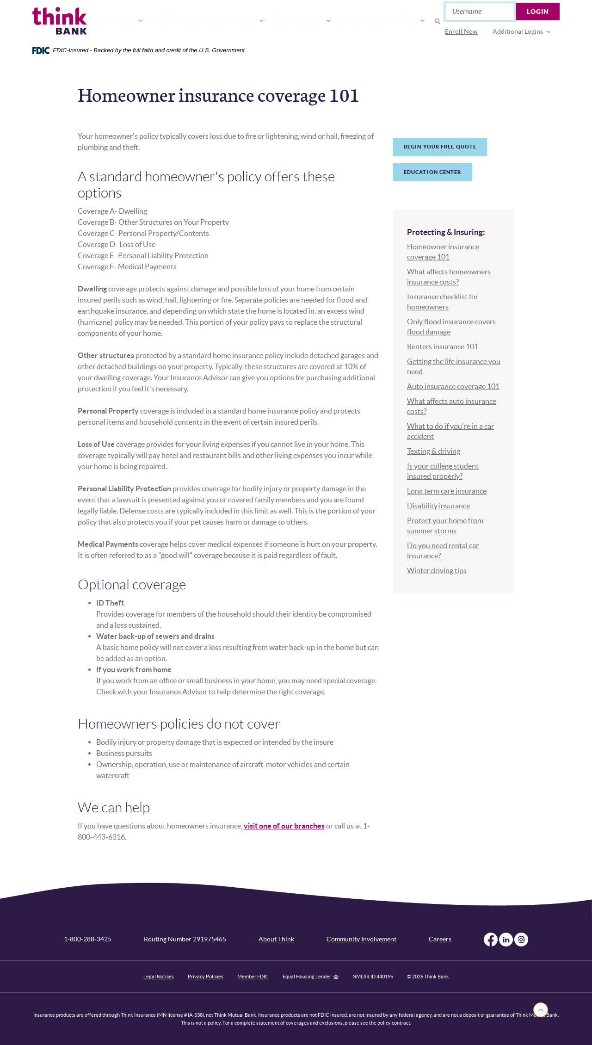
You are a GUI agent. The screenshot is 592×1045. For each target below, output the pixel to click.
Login (538, 11)
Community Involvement (361, 939)
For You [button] (149, 21)
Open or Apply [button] (355, 21)
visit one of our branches (284, 826)
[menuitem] (461, 32)
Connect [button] (291, 21)
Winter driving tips (437, 570)
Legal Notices (158, 976)
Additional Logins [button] (518, 31)
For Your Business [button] (218, 21)
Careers (440, 939)
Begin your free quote (440, 146)
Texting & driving (433, 451)
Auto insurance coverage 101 (453, 386)
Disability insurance (438, 505)
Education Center (433, 172)
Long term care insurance (447, 491)
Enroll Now (461, 31)
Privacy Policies (205, 976)
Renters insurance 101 (442, 346)
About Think (276, 939)
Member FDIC (253, 976)
